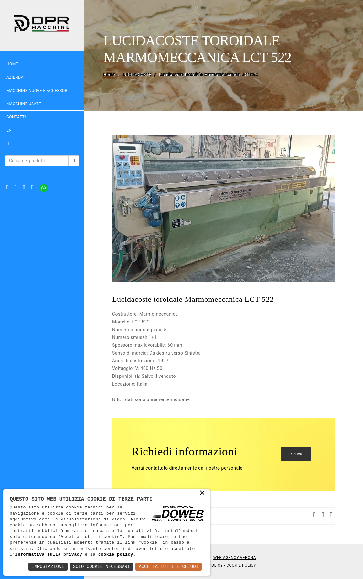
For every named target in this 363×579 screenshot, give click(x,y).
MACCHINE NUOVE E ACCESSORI (37, 90)
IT (8, 143)
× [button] (202, 493)
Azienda (15, 77)
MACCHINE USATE (23, 104)
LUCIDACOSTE (137, 74)
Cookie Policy (241, 565)
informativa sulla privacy (48, 555)
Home (12, 64)
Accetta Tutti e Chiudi (168, 566)
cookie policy (115, 555)
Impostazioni (48, 566)
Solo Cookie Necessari (101, 566)
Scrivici (296, 454)
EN (9, 130)
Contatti (16, 117)
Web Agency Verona (234, 557)
